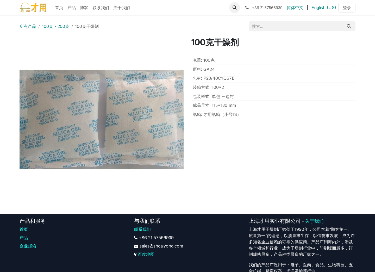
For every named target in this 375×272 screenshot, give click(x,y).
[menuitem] (59, 7)
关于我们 (314, 221)
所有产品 (28, 26)
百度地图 (146, 254)
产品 (24, 237)
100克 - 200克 (55, 26)
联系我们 (142, 229)
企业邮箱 (28, 246)
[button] (234, 7)
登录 (347, 7)
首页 (24, 229)
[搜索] (348, 26)
